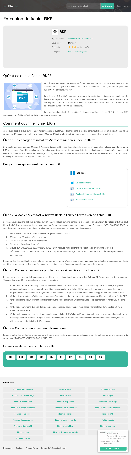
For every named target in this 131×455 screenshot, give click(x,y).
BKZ (100, 357)
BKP (70, 357)
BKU (51, 357)
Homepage (8, 448)
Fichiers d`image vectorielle (65, 432)
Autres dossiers (65, 389)
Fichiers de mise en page (23, 395)
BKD (11, 357)
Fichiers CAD (107, 414)
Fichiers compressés (23, 414)
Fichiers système (107, 426)
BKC (21, 357)
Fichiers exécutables (23, 402)
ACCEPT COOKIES (113, 449)
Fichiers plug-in (108, 389)
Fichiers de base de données (107, 408)
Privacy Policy (32, 448)
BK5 (90, 357)
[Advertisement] (27, 46)
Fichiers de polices (65, 402)
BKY (41, 357)
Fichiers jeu (108, 395)
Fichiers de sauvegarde (77, 52)
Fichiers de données (65, 414)
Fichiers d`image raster (23, 389)
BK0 (31, 357)
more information (106, 443)
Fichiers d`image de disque (23, 408)
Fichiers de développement (65, 408)
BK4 (80, 357)
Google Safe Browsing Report (53, 448)
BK (61, 357)
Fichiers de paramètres (23, 420)
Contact (19, 448)
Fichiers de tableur (65, 426)
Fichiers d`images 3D (23, 426)
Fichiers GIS (65, 395)
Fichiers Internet (23, 438)
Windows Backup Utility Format (80, 39)
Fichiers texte (23, 432)
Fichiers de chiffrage (108, 402)
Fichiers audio (108, 420)
